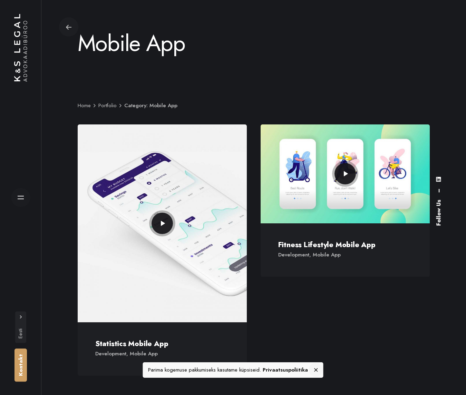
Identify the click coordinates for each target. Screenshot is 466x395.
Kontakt (21, 365)
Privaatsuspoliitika (285, 370)
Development (110, 353)
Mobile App (144, 353)
